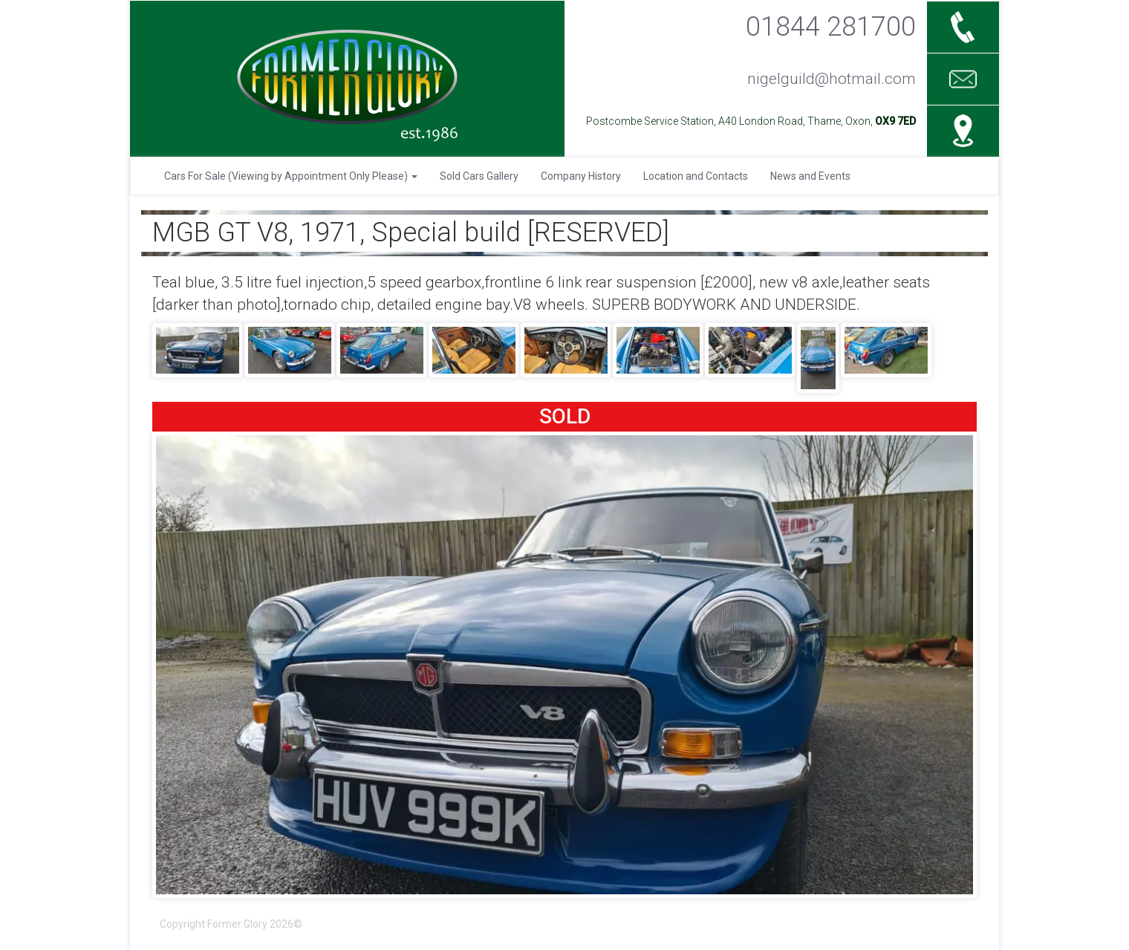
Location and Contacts (695, 176)
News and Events (810, 176)
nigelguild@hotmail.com (831, 79)
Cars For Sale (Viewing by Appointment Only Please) (290, 176)
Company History (581, 176)
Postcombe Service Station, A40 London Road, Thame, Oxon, (751, 121)
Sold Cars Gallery (479, 176)
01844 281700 (831, 26)
